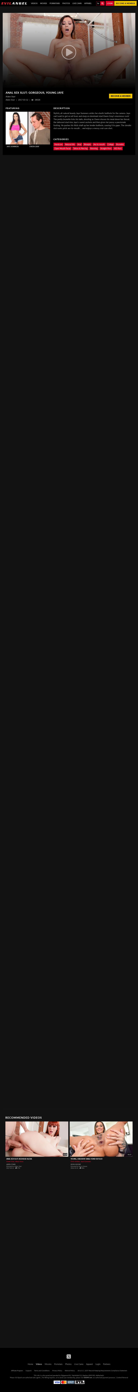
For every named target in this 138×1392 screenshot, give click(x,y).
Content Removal (122, 1377)
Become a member (125, 3)
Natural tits (70, 144)
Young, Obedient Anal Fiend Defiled (86, 1159)
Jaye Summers (13, 147)
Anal (79, 144)
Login (110, 3)
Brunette (120, 144)
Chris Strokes (75, 1161)
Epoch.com (21, 1377)
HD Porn (118, 148)
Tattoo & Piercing (80, 148)
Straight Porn (105, 148)
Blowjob (87, 144)
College (110, 144)
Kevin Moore (76, 1164)
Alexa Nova (19, 1161)
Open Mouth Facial (62, 148)
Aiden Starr (10, 1164)
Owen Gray (34, 147)
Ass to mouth (99, 144)
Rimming (94, 148)
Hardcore (58, 144)
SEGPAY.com (88, 1377)
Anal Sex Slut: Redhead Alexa (19, 1159)
